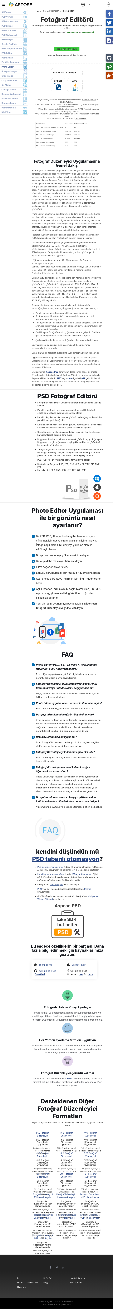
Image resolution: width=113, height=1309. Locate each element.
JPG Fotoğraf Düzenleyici (42, 1154)
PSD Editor (6, 53)
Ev (18, 1278)
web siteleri (76, 1282)
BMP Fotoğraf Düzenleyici (66, 1175)
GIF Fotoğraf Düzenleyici (43, 1175)
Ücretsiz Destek (77, 1278)
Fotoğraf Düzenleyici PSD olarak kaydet (43, 1195)
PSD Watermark (9, 35)
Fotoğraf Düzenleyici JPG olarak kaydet (90, 1195)
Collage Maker (8, 89)
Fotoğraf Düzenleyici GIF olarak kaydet (90, 1216)
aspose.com (72, 32)
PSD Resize (7, 57)
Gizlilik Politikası (67, 102)
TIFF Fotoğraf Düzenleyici (90, 1154)
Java (52, 109)
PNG (39, 889)
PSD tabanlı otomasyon (65, 858)
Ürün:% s (48, 1278)
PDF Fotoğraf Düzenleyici (90, 1175)
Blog (45, 1282)
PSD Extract (7, 26)
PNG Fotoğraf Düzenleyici (90, 1134)
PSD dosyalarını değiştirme (50, 867)
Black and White (9, 98)
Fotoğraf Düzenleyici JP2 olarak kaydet (43, 1216)
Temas (69, 1305)
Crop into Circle (9, 80)
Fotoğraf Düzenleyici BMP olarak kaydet (43, 1237)
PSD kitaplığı (93, 104)
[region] (61, 135)
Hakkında (21, 1287)
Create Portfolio (9, 44)
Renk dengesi (56, 884)
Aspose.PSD (52, 372)
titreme (87, 889)
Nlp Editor (6, 112)
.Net (45, 109)
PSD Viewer (7, 17)
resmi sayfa (45, 964)
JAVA (70, 378)
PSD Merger (7, 39)
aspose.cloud (88, 32)
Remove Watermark (11, 94)
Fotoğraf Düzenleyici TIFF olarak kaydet (66, 1216)
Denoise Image (8, 103)
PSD (70, 1078)
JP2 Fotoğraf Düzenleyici (66, 1154)
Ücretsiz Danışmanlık (26, 1282)
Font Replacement (10, 62)
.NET (59, 378)
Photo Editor (7, 67)
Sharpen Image (9, 71)
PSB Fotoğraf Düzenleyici (66, 1134)
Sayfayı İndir (78, 964)
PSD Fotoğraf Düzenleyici (42, 1134)
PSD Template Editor (11, 48)
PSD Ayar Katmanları (82, 874)
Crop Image (7, 76)
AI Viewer (6, 12)
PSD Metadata (8, 107)
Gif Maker (6, 85)
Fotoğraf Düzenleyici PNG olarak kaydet (66, 1195)
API (83, 378)
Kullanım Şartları (89, 100)
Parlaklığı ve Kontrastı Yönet (50, 874)
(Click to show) (80, 118)
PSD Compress (8, 30)
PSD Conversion (9, 21)
